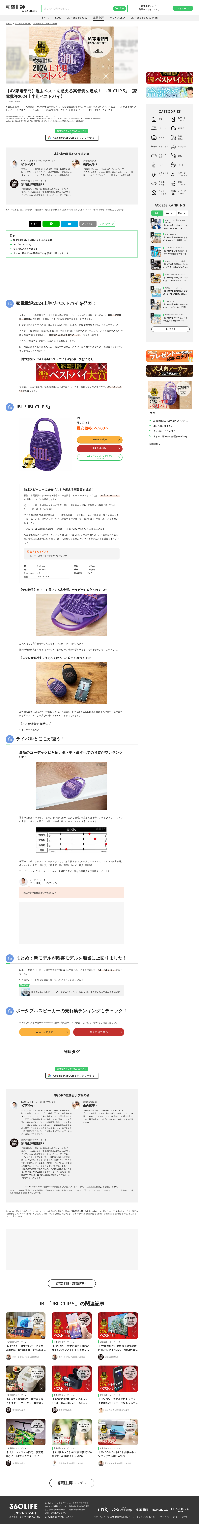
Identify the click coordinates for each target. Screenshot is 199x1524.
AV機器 (181, 128)
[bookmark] (106, 224)
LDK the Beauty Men (144, 17)
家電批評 (98, 17)
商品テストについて (149, 9)
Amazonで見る (44, 1032)
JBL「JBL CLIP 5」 (22, 244)
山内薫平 (89, 164)
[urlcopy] (88, 224)
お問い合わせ (99, 1517)
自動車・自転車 (162, 183)
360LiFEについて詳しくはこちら (59, 1517)
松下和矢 (27, 164)
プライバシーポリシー (170, 1517)
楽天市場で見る (99, 1032)
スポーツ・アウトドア (183, 174)
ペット (181, 165)
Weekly (170, 213)
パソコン (162, 128)
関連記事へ (155, 444)
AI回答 (120, 8)
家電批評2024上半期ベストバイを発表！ (33, 240)
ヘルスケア (163, 147)
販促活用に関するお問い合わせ (85, 1211)
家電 (161, 119)
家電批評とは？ (149, 6)
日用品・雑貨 (162, 155)
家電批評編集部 (31, 184)
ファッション (163, 174)
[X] (35, 224)
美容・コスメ (181, 137)
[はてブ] (69, 224)
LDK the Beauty (77, 17)
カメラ (162, 137)
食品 (180, 156)
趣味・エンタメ (182, 183)
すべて (45, 17)
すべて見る (170, 329)
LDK (58, 17)
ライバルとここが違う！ (25, 249)
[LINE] (51, 224)
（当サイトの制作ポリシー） (64, 121)
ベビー (162, 165)
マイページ (183, 8)
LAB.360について (94, 1187)
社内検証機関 (83, 1506)
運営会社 (186, 1517)
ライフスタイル (162, 192)
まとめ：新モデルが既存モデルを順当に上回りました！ (41, 253)
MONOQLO (117, 17)
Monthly (182, 213)
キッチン (182, 147)
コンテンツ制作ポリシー (147, 1517)
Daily (157, 213)
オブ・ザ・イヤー (183, 192)
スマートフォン (182, 119)
